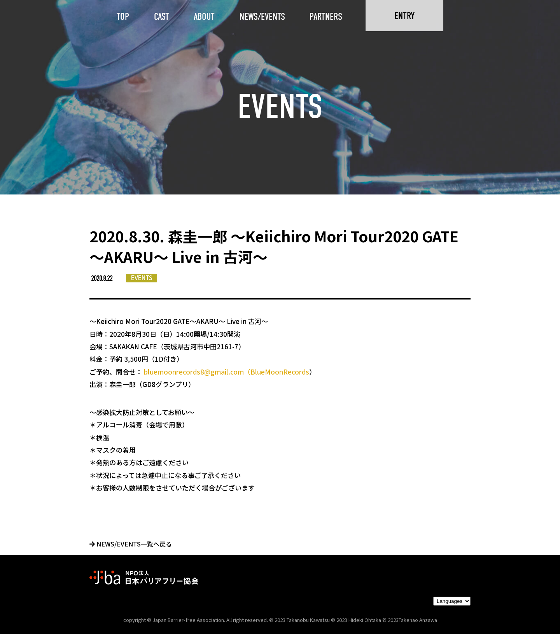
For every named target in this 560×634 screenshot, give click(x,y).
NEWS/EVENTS (262, 16)
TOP (123, 16)
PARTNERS (326, 16)
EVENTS (141, 277)
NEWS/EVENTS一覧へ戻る (130, 543)
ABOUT (204, 16)
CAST (161, 16)
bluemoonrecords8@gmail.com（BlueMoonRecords (226, 372)
